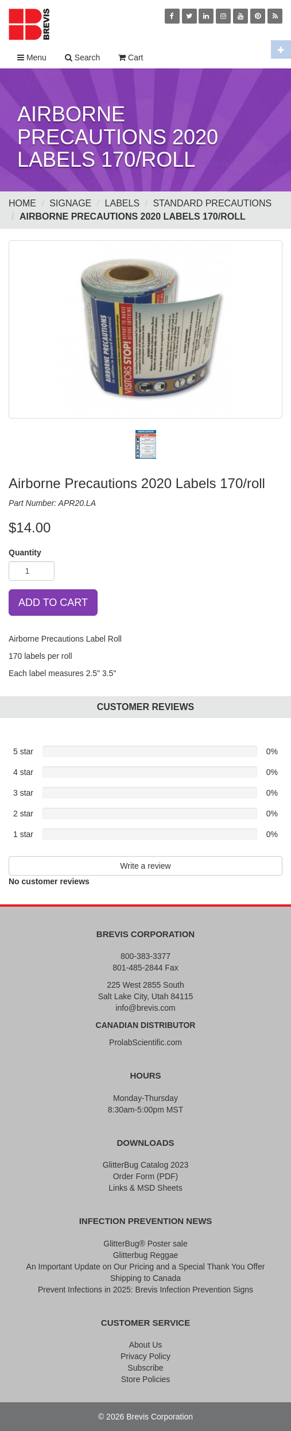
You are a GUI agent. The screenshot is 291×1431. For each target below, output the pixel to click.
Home (22, 203)
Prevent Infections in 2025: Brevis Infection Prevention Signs (145, 1289)
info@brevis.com (145, 1007)
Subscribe (145, 1367)
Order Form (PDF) (146, 1176)
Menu (31, 57)
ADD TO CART (53, 602)
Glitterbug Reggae (146, 1255)
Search (82, 57)
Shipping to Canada (145, 1278)
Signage (70, 203)
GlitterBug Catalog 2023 (145, 1164)
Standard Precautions (212, 203)
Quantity (25, 552)
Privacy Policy (145, 1356)
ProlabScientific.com (145, 1042)
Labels (122, 203)
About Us (145, 1344)
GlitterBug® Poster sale (145, 1243)
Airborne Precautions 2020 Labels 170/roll (133, 216)
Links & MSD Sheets (145, 1187)
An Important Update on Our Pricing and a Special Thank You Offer (145, 1266)
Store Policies (145, 1379)
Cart (130, 57)
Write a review (145, 865)
